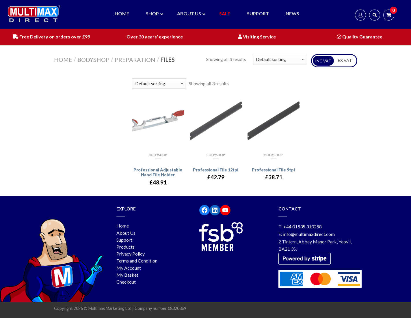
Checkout (126, 281)
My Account (128, 268)
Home (63, 59)
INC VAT (323, 60)
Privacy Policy (130, 253)
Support (124, 240)
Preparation (135, 59)
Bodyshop (93, 59)
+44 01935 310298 (302, 226)
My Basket (127, 275)
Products (125, 246)
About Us (125, 233)
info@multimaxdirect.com (309, 234)
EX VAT (345, 60)
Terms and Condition (136, 260)
